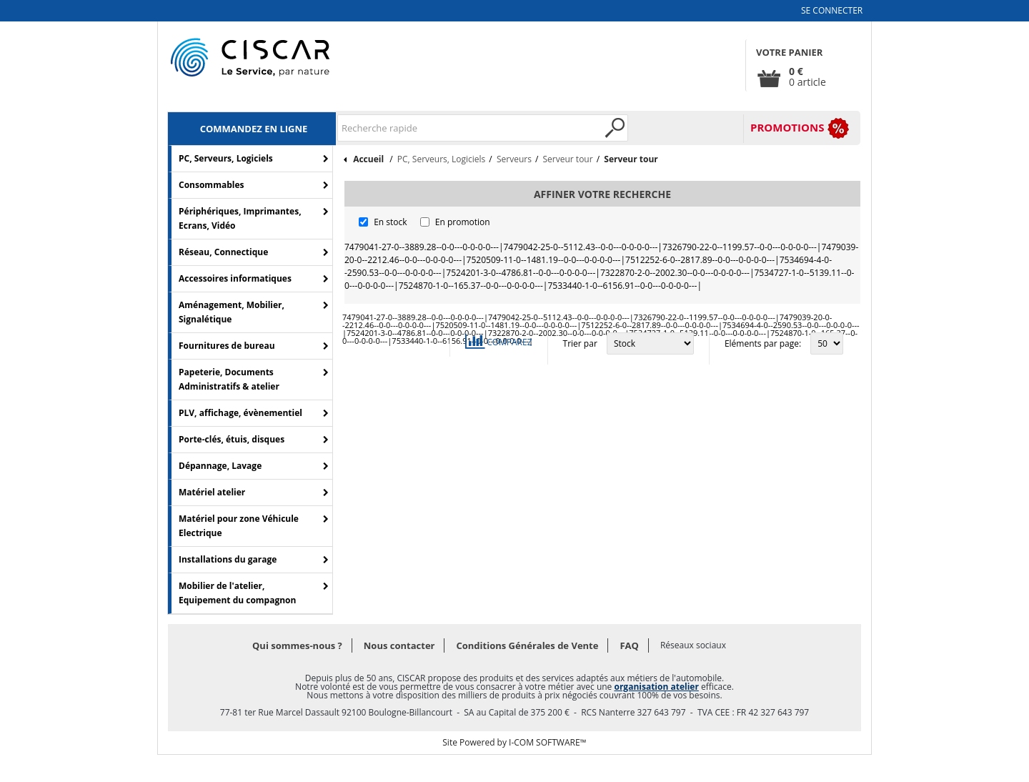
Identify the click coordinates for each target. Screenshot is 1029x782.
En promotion (462, 222)
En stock (390, 222)
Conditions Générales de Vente (527, 645)
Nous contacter (399, 645)
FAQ (629, 645)
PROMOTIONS (787, 127)
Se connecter (832, 10)
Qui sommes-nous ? (297, 645)
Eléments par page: (763, 343)
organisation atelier (656, 686)
